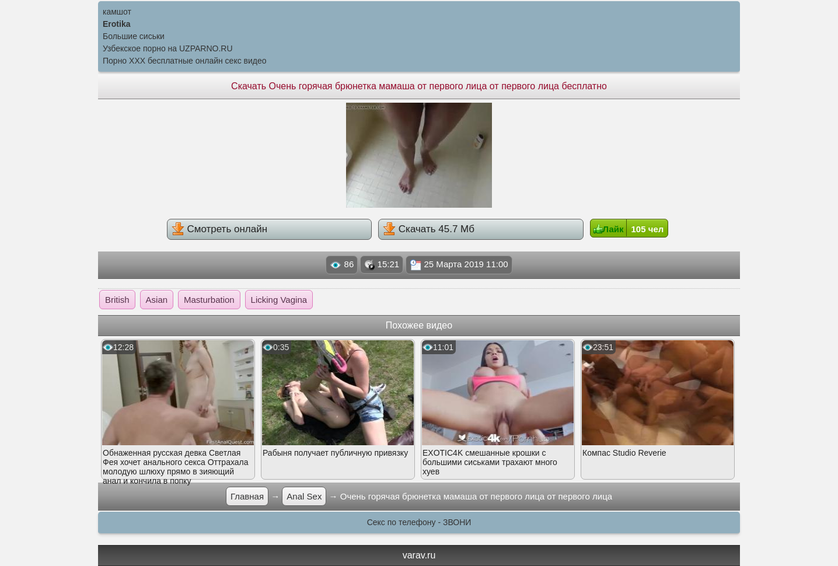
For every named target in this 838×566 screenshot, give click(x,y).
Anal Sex (304, 496)
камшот (117, 11)
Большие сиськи (134, 36)
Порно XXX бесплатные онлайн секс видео (185, 60)
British (117, 300)
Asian (157, 300)
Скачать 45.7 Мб (428, 228)
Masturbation (209, 300)
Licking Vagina (279, 300)
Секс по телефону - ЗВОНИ (419, 522)
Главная (247, 496)
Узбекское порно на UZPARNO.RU (168, 48)
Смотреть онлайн (219, 228)
